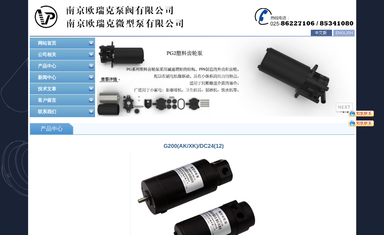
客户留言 (65, 100)
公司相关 (65, 54)
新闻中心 (65, 77)
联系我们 (65, 111)
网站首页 (65, 43)
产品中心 (65, 66)
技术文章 (65, 88)
